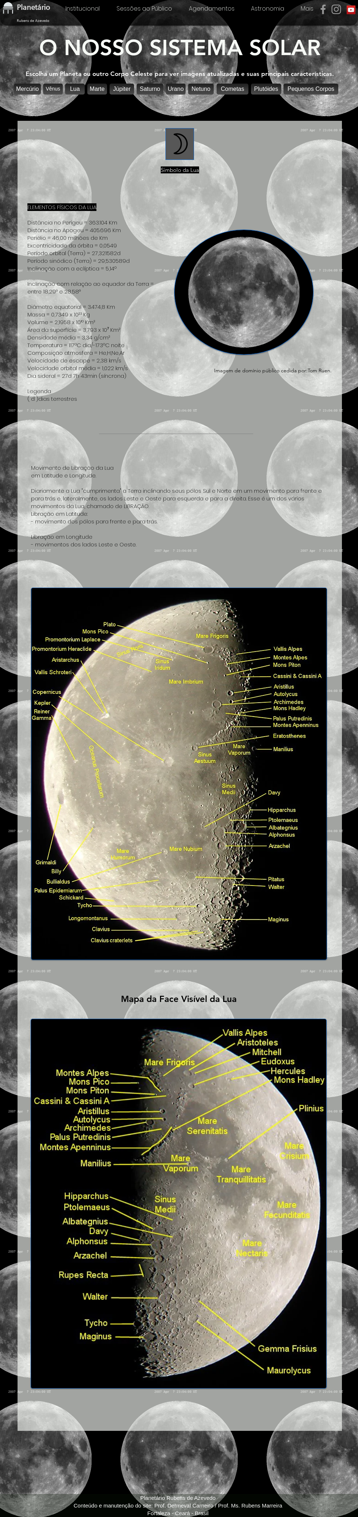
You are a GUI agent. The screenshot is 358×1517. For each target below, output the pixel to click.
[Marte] (97, 89)
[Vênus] (53, 89)
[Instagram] (336, 9)
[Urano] (176, 89)
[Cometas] (232, 89)
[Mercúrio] (27, 89)
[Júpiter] (122, 89)
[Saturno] (150, 89)
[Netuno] (201, 89)
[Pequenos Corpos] (310, 89)
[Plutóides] (266, 89)
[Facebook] (323, 9)
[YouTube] (351, 9)
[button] (75, 89)
